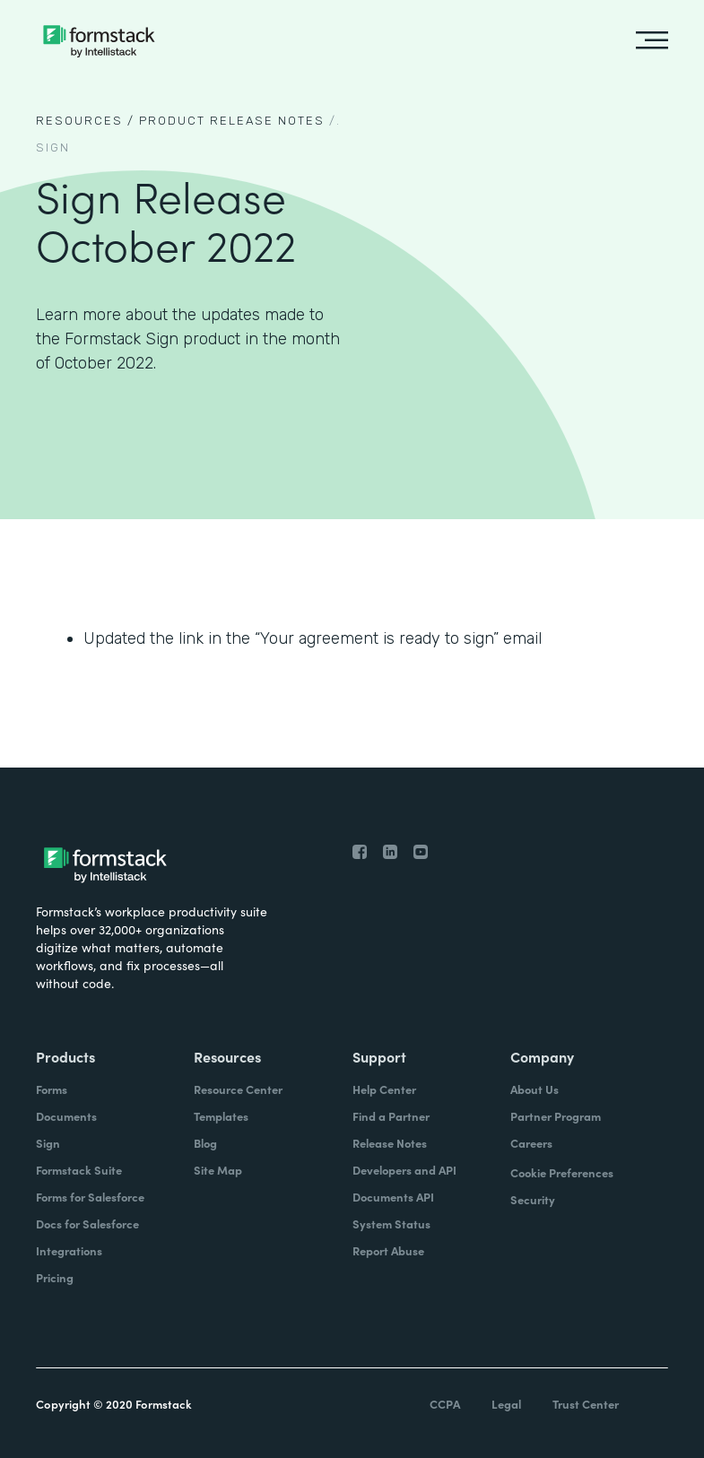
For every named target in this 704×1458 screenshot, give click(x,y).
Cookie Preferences (561, 1172)
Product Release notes (232, 120)
